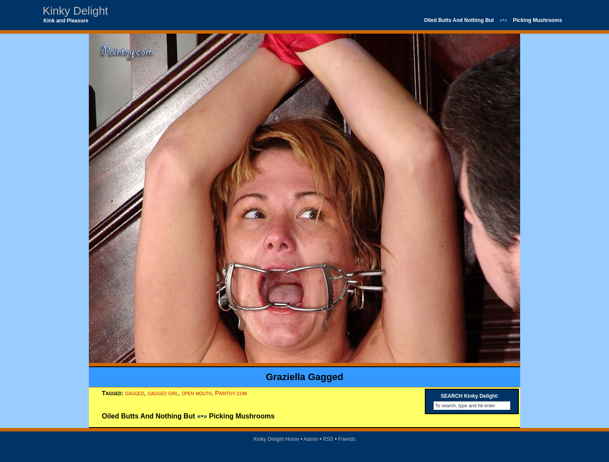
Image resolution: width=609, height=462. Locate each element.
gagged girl (163, 393)
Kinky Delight (75, 10)
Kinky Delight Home (276, 439)
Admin (311, 439)
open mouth (196, 393)
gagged (134, 393)
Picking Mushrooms (537, 20)
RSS (328, 439)
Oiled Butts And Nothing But (459, 20)
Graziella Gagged (304, 376)
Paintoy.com (231, 393)
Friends (346, 439)
